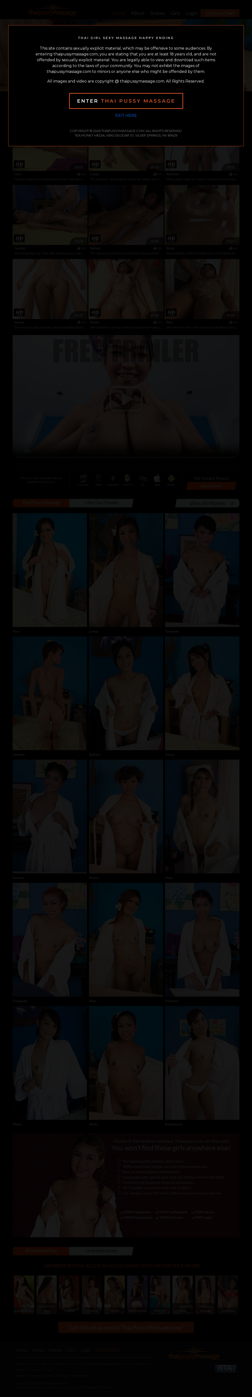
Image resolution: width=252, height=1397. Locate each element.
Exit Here (126, 115)
